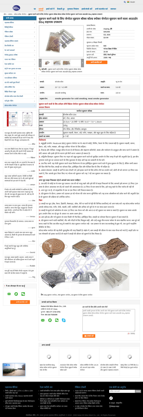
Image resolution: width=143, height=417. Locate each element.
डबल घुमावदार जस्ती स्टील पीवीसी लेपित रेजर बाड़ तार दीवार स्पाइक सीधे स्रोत (54, 395)
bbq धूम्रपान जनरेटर (50, 295)
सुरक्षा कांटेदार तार (10, 73)
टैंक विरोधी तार (9, 46)
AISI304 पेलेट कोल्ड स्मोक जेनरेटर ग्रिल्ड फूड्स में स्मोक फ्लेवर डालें (68, 367)
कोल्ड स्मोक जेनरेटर (20, 14)
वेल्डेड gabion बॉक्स (11, 55)
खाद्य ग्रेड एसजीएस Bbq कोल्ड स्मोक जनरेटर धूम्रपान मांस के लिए (48, 367)
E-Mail (112, 403)
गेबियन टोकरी (9, 36)
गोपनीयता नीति (30, 415)
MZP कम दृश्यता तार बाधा (13, 69)
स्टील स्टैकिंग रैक (10, 87)
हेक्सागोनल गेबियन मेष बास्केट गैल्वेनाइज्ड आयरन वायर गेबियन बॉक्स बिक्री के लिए (88, 402)
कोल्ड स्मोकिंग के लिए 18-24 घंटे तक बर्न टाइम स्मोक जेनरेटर (89, 367)
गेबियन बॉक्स (9, 32)
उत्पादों (41, 9)
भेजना (138, 391)
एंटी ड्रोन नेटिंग (9, 101)
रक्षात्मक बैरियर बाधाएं (11, 41)
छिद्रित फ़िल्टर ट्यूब (10, 92)
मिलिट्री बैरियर (9, 27)
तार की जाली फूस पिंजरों (12, 82)
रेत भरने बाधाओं (10, 50)
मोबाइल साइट (114, 406)
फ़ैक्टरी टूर (61, 9)
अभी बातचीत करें (101, 9)
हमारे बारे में (50, 9)
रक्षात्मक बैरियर (9, 23)
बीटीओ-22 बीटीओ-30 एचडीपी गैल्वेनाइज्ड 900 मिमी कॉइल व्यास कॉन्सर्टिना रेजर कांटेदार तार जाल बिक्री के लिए (55, 401)
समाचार (113, 9)
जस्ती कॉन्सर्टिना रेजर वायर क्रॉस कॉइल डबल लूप (55, 391)
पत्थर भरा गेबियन (10, 59)
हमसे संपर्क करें (87, 9)
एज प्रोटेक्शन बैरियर (11, 78)
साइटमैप (119, 403)
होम (5, 14)
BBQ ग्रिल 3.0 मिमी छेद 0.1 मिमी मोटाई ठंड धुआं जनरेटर (129, 366)
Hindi (132, 2)
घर (35, 9)
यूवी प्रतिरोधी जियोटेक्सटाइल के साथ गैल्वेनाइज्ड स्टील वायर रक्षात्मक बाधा (19, 402)
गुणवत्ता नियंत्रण (73, 9)
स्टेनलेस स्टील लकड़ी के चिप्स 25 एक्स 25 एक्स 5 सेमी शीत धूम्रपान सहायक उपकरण (109, 367)
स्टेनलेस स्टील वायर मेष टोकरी (14, 96)
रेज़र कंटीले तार (9, 64)
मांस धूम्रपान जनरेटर (64, 295)
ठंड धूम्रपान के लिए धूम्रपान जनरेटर (81, 295)
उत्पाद (10, 14)
